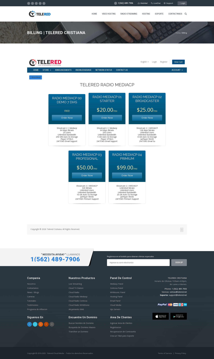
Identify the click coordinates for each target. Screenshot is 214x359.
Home (94, 14)
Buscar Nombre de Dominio (81, 323)
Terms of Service (165, 353)
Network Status (104, 70)
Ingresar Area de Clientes (121, 323)
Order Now (67, 117)
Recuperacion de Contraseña (123, 331)
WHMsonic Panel (117, 292)
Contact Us (122, 70)
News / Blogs (33, 292)
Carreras (31, 296)
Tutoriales (31, 301)
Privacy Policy (180, 353)
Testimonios (32, 305)
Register (163, 61)
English (145, 61)
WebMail (143, 3)
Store (47, 70)
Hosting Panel (116, 296)
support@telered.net (178, 295)
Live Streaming (75, 284)
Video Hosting (109, 14)
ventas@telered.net (178, 292)
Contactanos (175, 14)
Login (182, 3)
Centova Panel (116, 288)
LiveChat (155, 3)
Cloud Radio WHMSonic (79, 305)
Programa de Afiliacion (37, 309)
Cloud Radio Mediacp (78, 296)
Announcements (63, 70)
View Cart (178, 62)
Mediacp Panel (116, 284)
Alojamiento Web (76, 309)
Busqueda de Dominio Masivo (82, 327)
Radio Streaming (129, 14)
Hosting (146, 14)
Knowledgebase (83, 70)
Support (168, 3)
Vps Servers (115, 309)
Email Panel (115, 301)
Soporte (159, 14)
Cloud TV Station (76, 288)
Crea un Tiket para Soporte (122, 336)
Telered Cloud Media (55, 353)
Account (177, 70)
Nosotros (31, 284)
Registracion (115, 327)
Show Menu (35, 77)
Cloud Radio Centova (78, 301)
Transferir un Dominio (78, 331)
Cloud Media (115, 305)
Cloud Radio (74, 292)
